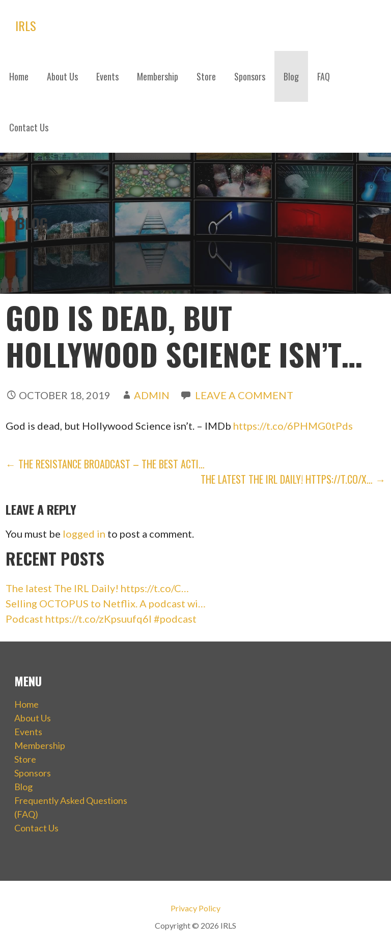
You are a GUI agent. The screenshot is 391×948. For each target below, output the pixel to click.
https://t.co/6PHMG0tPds (293, 426)
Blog (291, 76)
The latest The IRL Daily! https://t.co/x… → (293, 479)
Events (107, 76)
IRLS (25, 25)
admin (152, 395)
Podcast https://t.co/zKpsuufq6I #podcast (101, 618)
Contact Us (28, 127)
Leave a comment (244, 395)
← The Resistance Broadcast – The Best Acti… (105, 463)
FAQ (323, 76)
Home (19, 76)
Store (206, 76)
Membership (157, 76)
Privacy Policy (195, 908)
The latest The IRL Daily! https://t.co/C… (97, 588)
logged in (84, 533)
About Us (62, 76)
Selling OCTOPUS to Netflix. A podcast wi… (106, 603)
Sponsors (249, 76)
